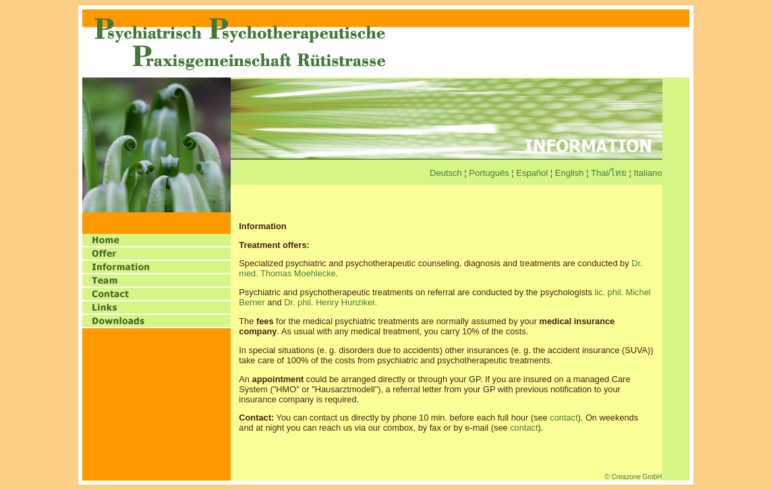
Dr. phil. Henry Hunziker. (330, 302)
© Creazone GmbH (633, 477)
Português (489, 173)
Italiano (648, 173)
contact (563, 417)
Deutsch (446, 173)
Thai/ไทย (609, 173)
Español (533, 173)
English (570, 173)
